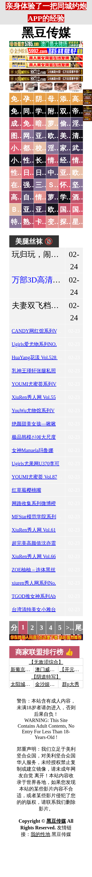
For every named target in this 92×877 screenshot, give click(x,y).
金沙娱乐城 (47, 684)
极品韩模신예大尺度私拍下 (41, 437)
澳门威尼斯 (47, 669)
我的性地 (40, 834)
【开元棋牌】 (74, 669)
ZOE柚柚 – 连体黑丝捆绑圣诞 (43, 569)
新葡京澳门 (23, 669)
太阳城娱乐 (23, 684)
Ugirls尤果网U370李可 (35, 463)
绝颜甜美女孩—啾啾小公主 (41, 423)
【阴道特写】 (46, 676)
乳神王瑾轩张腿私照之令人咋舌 (46, 370)
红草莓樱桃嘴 (26, 490)
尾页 (81, 627)
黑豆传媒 (46, 33)
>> (70, 627)
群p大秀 (70, 684)
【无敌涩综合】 (46, 662)
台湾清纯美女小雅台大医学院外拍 (48, 609)
